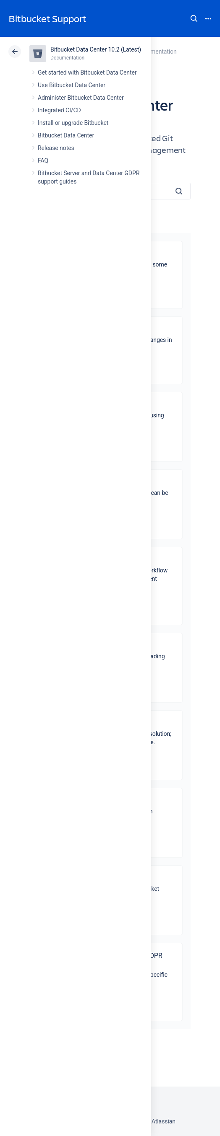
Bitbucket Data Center (66, 135)
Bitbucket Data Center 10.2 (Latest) (95, 49)
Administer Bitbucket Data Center (81, 97)
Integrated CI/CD (59, 110)
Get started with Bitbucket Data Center (87, 72)
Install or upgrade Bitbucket (73, 122)
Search (194, 18)
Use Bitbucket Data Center (71, 85)
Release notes (56, 148)
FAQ (43, 160)
